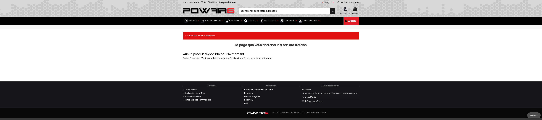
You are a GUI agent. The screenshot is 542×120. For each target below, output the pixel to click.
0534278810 (311, 97)
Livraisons (248, 93)
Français (327, 2)
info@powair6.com (314, 101)
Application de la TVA (195, 93)
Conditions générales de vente (258, 89)
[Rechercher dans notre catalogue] (332, 11)
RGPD (246, 103)
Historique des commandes (198, 100)
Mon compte (191, 89)
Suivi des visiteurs (193, 96)
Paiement (249, 100)
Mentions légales (252, 96)
